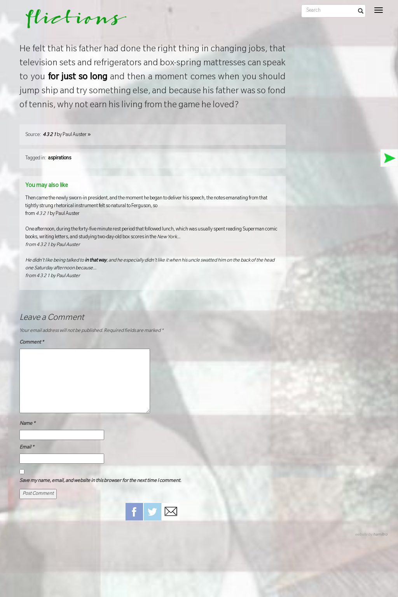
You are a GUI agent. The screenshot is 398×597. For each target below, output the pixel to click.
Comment (31, 343)
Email (26, 447)
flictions (70, 21)
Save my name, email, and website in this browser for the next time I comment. (100, 481)
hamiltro (380, 535)
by (67, 135)
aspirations (59, 158)
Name (27, 424)
